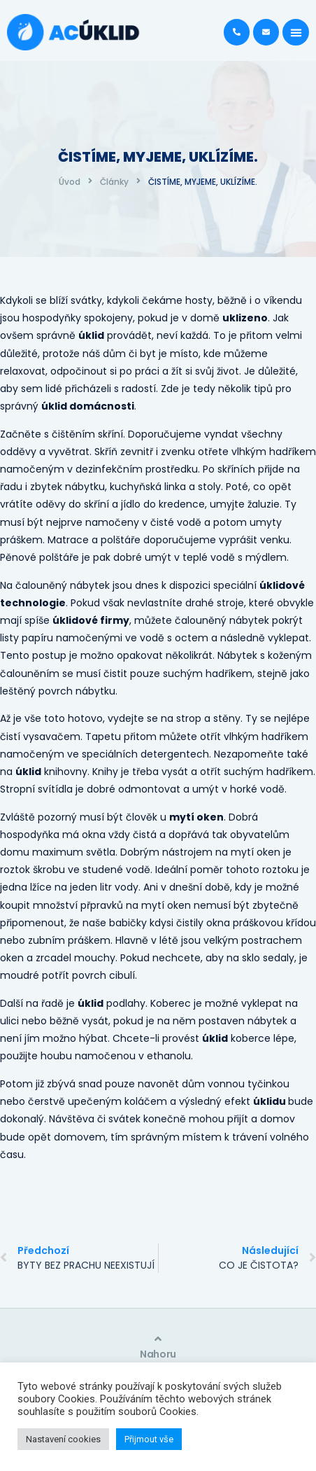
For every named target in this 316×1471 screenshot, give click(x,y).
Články (114, 182)
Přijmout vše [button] (148, 1439)
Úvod (69, 182)
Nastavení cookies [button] (63, 1439)
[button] (295, 32)
